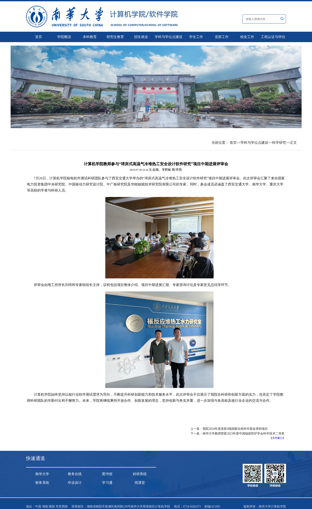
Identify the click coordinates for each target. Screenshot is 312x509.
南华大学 (42, 474)
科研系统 (140, 474)
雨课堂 (140, 482)
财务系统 (42, 482)
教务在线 (75, 474)
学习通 (107, 482)
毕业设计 (75, 482)
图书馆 (107, 474)
